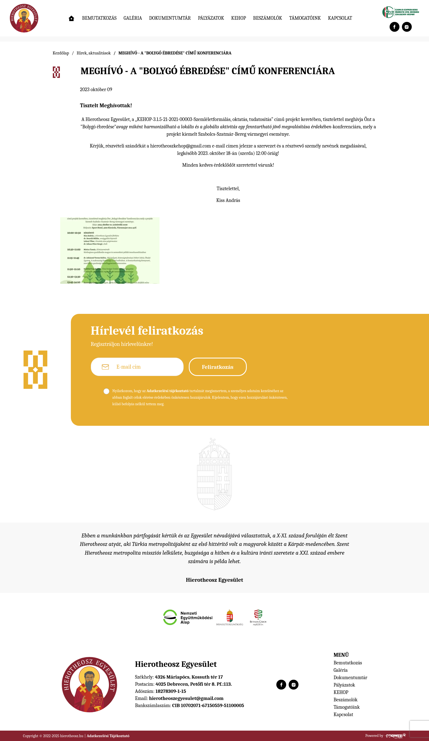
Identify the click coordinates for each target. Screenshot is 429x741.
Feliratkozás (217, 367)
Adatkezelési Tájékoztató (108, 736)
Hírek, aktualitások (94, 53)
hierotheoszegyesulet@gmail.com (186, 698)
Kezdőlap (61, 53)
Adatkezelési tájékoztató (168, 391)
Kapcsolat (340, 18)
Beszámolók (267, 18)
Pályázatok (211, 18)
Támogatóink (305, 18)
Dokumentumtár (170, 18)
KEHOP (238, 18)
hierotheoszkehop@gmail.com (180, 146)
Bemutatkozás (99, 18)
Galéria (133, 18)
